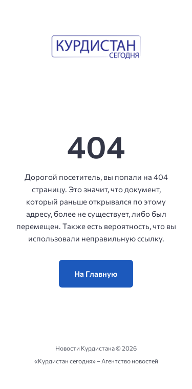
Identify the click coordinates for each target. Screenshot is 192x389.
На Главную (96, 273)
